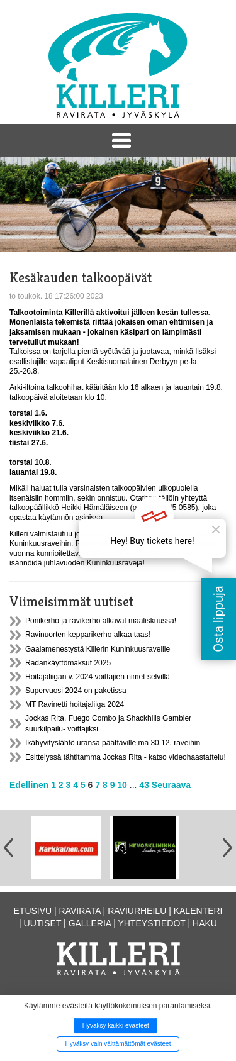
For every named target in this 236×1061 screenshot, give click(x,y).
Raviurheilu (137, 911)
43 (144, 785)
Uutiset (43, 923)
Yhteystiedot (152, 923)
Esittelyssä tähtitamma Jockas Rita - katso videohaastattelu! (125, 757)
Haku (205, 923)
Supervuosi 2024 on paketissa (75, 690)
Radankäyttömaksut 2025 (68, 662)
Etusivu (33, 911)
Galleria (90, 923)
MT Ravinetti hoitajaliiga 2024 (74, 704)
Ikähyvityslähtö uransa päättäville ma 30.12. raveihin (112, 742)
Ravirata (80, 911)
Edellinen (28, 785)
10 (122, 785)
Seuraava (171, 785)
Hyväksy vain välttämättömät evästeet (118, 1043)
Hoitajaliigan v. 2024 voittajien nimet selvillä (97, 676)
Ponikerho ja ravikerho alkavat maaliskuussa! (100, 620)
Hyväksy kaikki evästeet (115, 1025)
